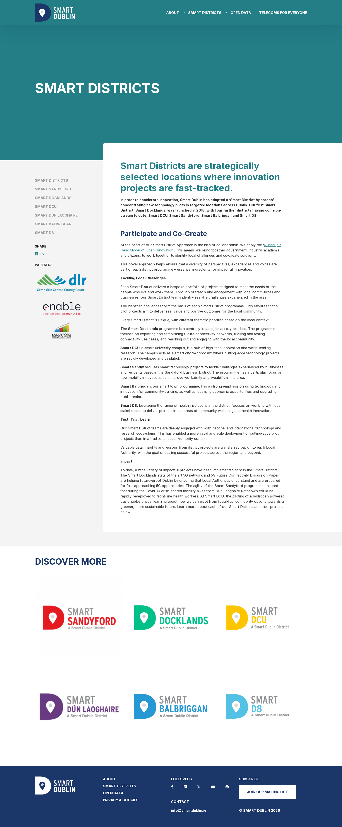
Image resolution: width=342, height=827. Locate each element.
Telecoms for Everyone (283, 12)
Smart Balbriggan (53, 224)
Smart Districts (204, 12)
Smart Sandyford (53, 189)
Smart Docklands (53, 198)
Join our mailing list (267, 792)
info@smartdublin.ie (188, 810)
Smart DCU (45, 206)
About (172, 12)
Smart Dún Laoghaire (56, 215)
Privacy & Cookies (121, 800)
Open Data (241, 12)
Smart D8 (44, 233)
